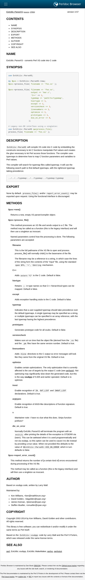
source (26, 12)
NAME (14, 25)
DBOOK (37, 565)
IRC (30, 577)
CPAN (32, 12)
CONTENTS (15, 19)
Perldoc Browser (67, 4)
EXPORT (15, 35)
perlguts (69, 370)
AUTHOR (15, 41)
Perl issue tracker (8, 577)
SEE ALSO (16, 47)
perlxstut (58, 551)
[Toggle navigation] (6, 4)
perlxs (50, 551)
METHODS (16, 38)
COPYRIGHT (17, 44)
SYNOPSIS (16, 28)
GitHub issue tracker (69, 565)
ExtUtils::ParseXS (14, 12)
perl (8, 551)
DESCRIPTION (18, 31)
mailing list (22, 577)
